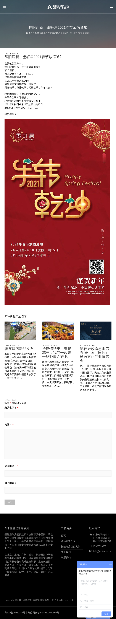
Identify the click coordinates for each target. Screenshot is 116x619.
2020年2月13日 (50, 345)
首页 (63, 535)
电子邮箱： (11, 483)
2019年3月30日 (87, 345)
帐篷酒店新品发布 (19, 349)
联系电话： (11, 466)
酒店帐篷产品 (68, 541)
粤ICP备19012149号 (15, 612)
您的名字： (11, 407)
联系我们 (66, 557)
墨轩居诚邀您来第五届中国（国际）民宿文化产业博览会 (94, 355)
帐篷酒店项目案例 (70, 546)
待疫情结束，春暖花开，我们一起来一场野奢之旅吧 (56, 353)
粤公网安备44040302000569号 (43, 612)
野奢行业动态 (11, 400)
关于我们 (66, 552)
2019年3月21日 (12, 345)
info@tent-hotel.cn (102, 551)
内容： (9, 424)
